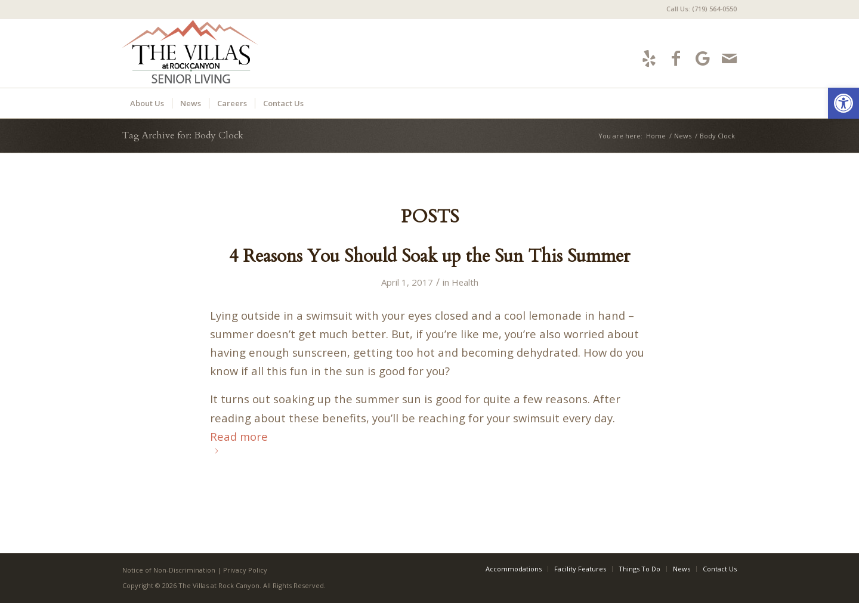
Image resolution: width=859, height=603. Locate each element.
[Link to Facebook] (675, 58)
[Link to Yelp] (648, 58)
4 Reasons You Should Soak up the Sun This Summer (429, 256)
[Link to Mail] (729, 58)
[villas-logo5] (230, 53)
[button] (843, 103)
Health (465, 282)
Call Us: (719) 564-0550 (701, 8)
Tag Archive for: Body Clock (182, 135)
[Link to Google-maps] (702, 58)
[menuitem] (698, 9)
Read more (239, 441)
